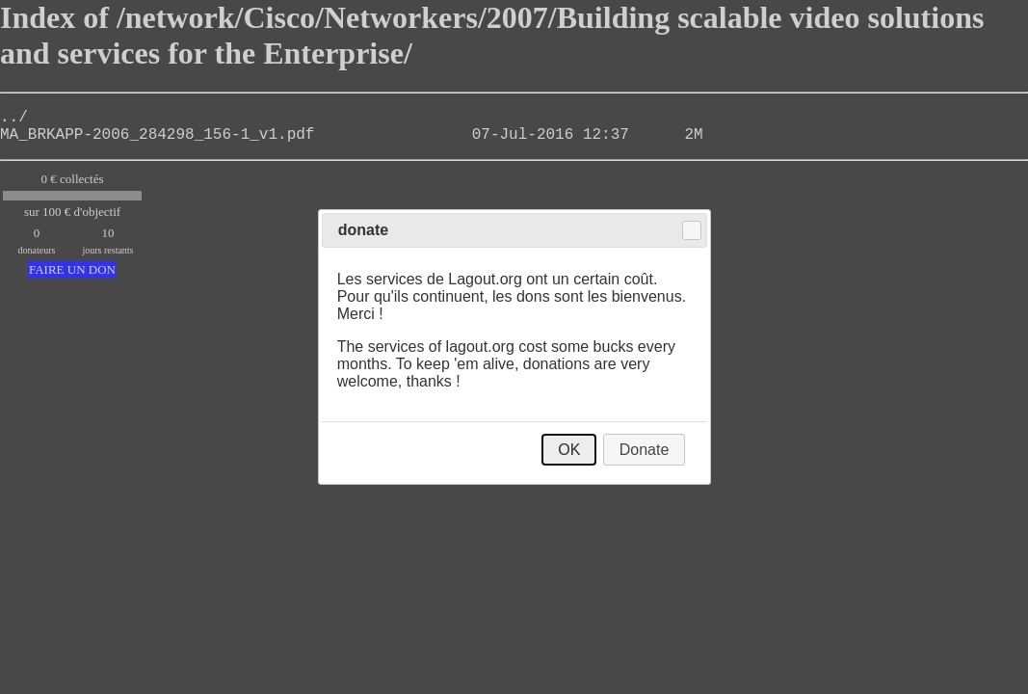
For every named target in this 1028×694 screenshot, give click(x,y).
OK (569, 449)
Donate (644, 449)
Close (691, 230)
